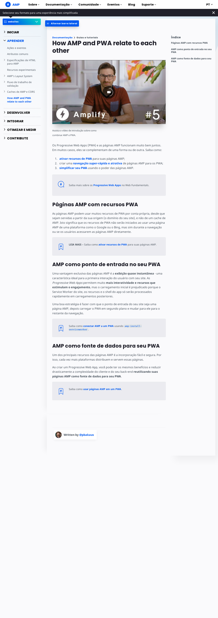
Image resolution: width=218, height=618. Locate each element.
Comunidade (89, 4)
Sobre (33, 4)
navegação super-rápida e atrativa (97, 163)
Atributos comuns (17, 54)
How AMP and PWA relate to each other (19, 99)
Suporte (149, 4)
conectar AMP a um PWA (98, 326)
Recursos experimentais (21, 69)
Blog (131, 4)
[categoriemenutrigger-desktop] (62, 23)
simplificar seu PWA (73, 168)
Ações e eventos (16, 48)
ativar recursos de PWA (75, 159)
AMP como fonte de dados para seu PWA (191, 60)
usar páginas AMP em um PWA (102, 389)
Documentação (59, 4)
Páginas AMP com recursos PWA (189, 42)
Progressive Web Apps (107, 185)
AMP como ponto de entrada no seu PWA (191, 51)
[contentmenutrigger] (191, 38)
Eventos (114, 4)
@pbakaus (86, 435)
